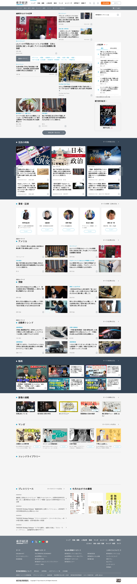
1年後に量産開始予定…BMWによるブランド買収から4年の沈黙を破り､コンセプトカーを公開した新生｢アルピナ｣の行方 (29, 332)
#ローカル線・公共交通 (38, 59)
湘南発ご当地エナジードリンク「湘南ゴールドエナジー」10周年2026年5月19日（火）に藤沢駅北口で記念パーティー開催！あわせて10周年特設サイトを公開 (40, 500)
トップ (33, 3)
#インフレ (64, 59)
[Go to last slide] (16, 171)
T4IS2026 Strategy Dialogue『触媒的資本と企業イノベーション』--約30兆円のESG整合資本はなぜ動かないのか (40, 510)
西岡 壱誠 (69, 223)
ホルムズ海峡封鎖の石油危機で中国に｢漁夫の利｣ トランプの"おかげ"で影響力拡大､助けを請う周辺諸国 (75, 87)
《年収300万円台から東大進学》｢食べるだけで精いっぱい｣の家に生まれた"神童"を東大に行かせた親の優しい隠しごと (83, 291)
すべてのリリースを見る (54, 488)
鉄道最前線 (19, 559)
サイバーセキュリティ (22, 556)
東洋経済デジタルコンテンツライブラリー (46, 561)
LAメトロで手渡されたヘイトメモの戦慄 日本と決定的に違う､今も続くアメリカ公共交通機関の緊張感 (36, 46)
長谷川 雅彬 (89, 223)
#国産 (72, 57)
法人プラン (109, 561)
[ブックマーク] (56, 53)
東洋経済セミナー (70, 561)
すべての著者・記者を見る (109, 203)
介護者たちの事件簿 (22, 444)
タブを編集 (117, 8)
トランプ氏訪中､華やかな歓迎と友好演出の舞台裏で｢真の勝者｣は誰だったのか (30, 247)
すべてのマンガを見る (109, 424)
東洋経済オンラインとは (102, 14)
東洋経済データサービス (71, 559)
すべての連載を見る (109, 397)
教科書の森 (91, 559)
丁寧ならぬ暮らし (102, 444)
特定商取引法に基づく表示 (61, 575)
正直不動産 (73, 444)
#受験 (41, 57)
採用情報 (44, 571)
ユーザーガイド (110, 564)
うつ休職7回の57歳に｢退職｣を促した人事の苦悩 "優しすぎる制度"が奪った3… (109, 80)
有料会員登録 (106, 3)
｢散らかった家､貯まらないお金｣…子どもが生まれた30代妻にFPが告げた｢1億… (109, 53)
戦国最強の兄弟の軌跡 (88, 413)
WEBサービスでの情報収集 (23, 575)
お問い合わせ (99, 575)
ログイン (116, 3)
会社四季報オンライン (41, 556)
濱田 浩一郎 (111, 223)
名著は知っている (21, 413)
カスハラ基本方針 (88, 575)
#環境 (58, 57)
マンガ (61, 3)
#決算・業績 (65, 57)
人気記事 (49, 3)
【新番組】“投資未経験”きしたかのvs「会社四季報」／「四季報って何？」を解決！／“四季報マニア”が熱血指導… (30, 386)
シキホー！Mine (39, 564)
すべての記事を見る (109, 240)
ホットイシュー (64, 413)
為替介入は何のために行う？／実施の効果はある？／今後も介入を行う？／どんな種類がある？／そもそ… (113, 369)
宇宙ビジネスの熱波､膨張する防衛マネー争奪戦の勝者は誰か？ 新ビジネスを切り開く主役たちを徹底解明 (97, 186)
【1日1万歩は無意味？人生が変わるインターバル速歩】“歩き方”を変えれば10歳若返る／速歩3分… (113, 383)
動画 (55, 3)
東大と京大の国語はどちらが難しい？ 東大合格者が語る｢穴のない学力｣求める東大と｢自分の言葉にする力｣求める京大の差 (29, 303)
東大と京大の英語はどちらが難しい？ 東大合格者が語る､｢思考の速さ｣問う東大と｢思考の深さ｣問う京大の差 (83, 303)
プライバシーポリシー (39, 575)
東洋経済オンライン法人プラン (73, 553)
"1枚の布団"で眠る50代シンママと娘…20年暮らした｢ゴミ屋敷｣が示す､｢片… (109, 62)
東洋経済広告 (91, 553)
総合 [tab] (102, 48)
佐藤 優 (47, 223)
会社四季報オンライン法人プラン (74, 556)
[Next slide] (121, 171)
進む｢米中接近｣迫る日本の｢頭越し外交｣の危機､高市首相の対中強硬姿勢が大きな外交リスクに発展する (54, 117)
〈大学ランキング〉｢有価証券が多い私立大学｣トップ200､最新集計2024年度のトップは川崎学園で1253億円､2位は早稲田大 (69, 34)
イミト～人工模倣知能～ (50, 444)
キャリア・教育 (41, 8)
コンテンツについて (111, 556)
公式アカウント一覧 (54, 571)
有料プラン (109, 559)
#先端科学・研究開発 (53, 59)
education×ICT (20, 553)
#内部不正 (72, 59)
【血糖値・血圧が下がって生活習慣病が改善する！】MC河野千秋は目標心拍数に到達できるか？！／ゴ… (77, 383)
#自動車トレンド (50, 57)
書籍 (82, 3)
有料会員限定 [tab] (113, 48)
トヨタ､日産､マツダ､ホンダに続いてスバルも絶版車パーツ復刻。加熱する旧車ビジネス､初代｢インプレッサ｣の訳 (83, 346)
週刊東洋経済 (100, 101)
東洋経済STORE (39, 559)
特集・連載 (40, 3)
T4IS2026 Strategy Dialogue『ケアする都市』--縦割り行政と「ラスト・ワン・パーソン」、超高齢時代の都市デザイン (39, 529)
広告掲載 (65, 571)
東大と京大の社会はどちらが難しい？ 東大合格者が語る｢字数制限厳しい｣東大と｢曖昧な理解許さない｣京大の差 (30, 289)
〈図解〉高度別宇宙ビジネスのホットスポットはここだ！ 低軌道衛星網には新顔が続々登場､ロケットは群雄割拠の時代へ (97, 173)
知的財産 (49, 575)
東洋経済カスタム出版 (94, 556)
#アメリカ (35, 57)
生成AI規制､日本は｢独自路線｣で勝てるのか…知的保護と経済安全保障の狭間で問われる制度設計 (27, 68)
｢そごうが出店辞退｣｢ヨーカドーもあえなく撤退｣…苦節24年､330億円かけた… (109, 71)
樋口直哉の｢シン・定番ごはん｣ (111, 415)
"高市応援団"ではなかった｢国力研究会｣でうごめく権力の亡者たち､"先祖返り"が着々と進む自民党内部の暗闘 (62, 186)
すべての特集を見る (109, 141)
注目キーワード (22, 58)
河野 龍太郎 (26, 223)
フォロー (26, 231)
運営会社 (36, 571)
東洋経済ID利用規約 (76, 575)
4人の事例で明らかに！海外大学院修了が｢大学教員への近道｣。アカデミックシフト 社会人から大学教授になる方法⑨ (83, 265)
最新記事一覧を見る (54, 132)
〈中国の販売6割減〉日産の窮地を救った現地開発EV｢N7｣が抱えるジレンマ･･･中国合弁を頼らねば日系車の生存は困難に (83, 332)
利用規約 (108, 567)
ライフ (49, 8)
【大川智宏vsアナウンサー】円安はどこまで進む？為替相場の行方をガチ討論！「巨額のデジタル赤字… (76, 369)
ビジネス (19, 8)
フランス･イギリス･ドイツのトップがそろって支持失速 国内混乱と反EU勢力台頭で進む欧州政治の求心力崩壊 (69, 18)
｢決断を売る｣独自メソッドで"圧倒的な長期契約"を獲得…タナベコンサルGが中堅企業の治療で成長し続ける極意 (26, 173)
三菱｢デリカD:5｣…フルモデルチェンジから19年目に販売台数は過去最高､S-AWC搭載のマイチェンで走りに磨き (30, 346)
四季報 (76, 3)
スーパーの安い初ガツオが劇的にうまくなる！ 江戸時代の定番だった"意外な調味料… (109, 89)
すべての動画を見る (109, 360)
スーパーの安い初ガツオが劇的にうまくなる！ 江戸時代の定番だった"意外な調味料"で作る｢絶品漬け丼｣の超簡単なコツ (28, 118)
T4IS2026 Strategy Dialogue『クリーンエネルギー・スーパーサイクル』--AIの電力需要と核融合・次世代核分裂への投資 (40, 519)
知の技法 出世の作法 (44, 413)
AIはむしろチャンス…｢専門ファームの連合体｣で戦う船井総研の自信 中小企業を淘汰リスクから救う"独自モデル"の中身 (26, 187)
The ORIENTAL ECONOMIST (43, 553)
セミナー (67, 3)
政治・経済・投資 (29, 8)
